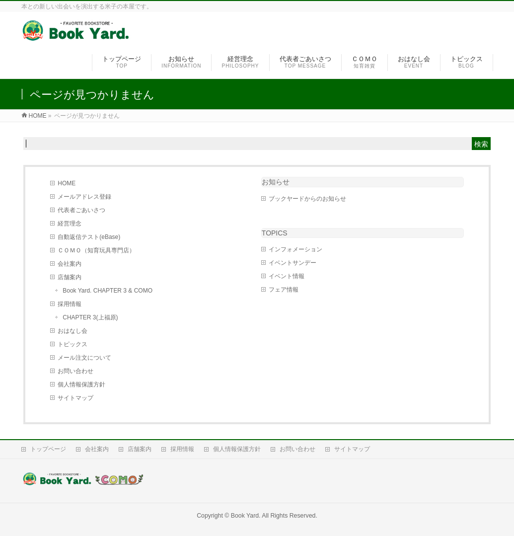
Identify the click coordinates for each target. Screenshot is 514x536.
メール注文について (84, 357)
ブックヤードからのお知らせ (307, 198)
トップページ (48, 449)
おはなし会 (72, 330)
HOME (66, 183)
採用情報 (69, 304)
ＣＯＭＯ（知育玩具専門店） (96, 250)
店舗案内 (69, 277)
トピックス (72, 344)
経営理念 (69, 223)
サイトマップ (75, 397)
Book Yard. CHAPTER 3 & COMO (107, 290)
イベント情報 (286, 276)
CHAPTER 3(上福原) (90, 317)
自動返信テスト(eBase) (89, 236)
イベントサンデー (292, 262)
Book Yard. (246, 515)
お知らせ (276, 182)
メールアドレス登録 (84, 196)
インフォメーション (295, 249)
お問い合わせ (75, 371)
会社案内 (69, 263)
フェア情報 (283, 289)
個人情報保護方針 (81, 384)
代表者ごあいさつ (81, 210)
